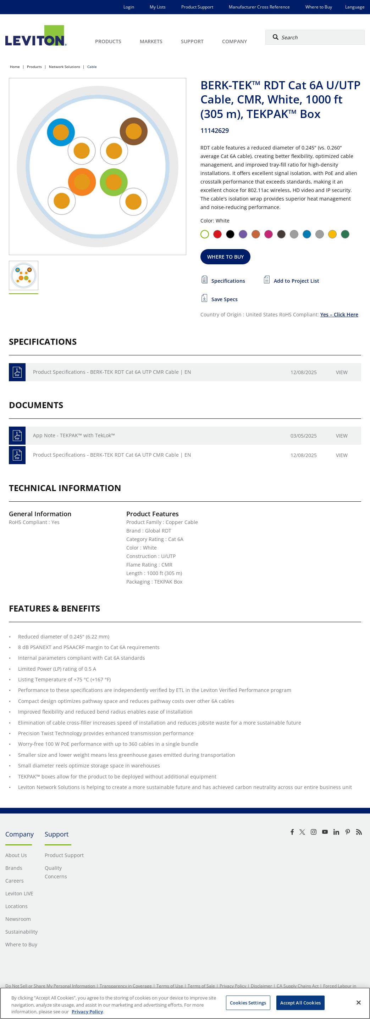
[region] (185, 1003)
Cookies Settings (248, 1002)
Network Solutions (64, 66)
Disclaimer (261, 986)
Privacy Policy (233, 986)
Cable (92, 66)
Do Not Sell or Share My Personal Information (50, 986)
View (342, 372)
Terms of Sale (201, 986)
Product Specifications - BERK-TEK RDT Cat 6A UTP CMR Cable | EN (112, 371)
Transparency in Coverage (126, 986)
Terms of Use (169, 986)
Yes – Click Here (339, 314)
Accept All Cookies (300, 1002)
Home (15, 66)
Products (34, 66)
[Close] (358, 1002)
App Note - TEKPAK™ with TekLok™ (74, 435)
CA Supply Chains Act (298, 986)
